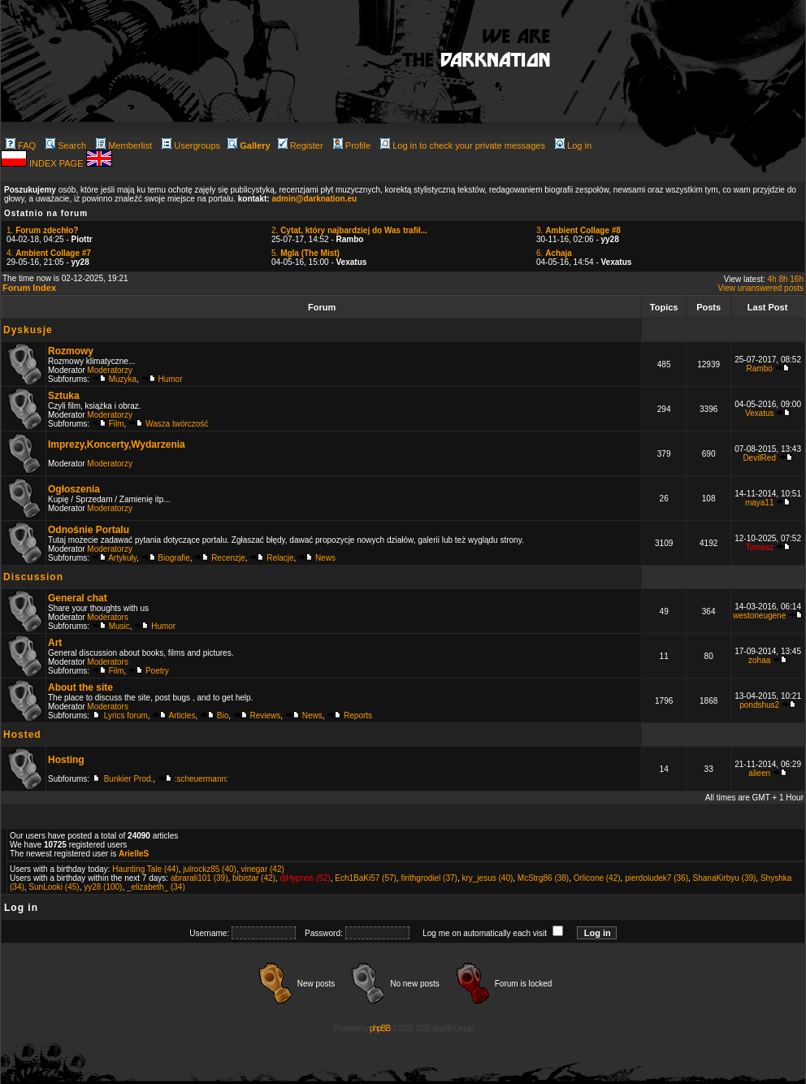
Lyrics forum (126, 715)
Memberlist (124, 145)
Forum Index (29, 288)
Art (55, 642)
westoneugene (759, 615)
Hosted (22, 734)
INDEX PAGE (57, 163)
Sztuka (64, 395)
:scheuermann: (201, 778)
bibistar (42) (253, 878)
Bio (222, 715)
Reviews (265, 715)
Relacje (279, 557)
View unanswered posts (761, 288)
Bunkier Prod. (129, 778)
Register (300, 145)
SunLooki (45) (53, 886)
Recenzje (228, 557)
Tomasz (759, 547)
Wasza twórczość (176, 423)
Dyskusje (28, 330)
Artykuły (122, 557)
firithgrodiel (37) (429, 878)
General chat (77, 598)
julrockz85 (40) (209, 869)
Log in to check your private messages (462, 145)
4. (48, 253)
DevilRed (759, 457)
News (325, 557)
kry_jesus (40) (487, 878)
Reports (358, 715)
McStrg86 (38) (543, 878)
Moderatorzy (109, 370)
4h (772, 279)
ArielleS (134, 853)
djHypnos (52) (305, 878)
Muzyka (122, 379)
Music (119, 626)
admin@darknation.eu (314, 198)
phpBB (380, 1028)
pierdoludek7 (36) (656, 878)
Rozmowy (70, 351)
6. (554, 253)
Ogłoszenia (74, 489)
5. (305, 253)
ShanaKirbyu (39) (724, 878)
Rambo (760, 368)
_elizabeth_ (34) (156, 886)
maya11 (759, 502)
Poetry (157, 670)
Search (66, 145)
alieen (759, 773)
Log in (573, 145)
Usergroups (191, 145)
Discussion (33, 577)
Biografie (173, 557)
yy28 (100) (103, 886)
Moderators (107, 617)
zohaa (759, 660)
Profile (351, 145)
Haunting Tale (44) (145, 869)
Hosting (66, 759)
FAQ (21, 145)
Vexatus (759, 413)
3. (578, 230)
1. (42, 230)
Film (116, 423)
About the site (80, 687)
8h (782, 279)
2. (349, 230)
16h (797, 279)
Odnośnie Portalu (88, 529)
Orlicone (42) (597, 878)
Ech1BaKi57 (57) (365, 878)
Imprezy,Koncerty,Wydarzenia (116, 444)
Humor (170, 379)
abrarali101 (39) (199, 878)
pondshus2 (759, 704)
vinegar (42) (262, 869)
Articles (182, 715)
